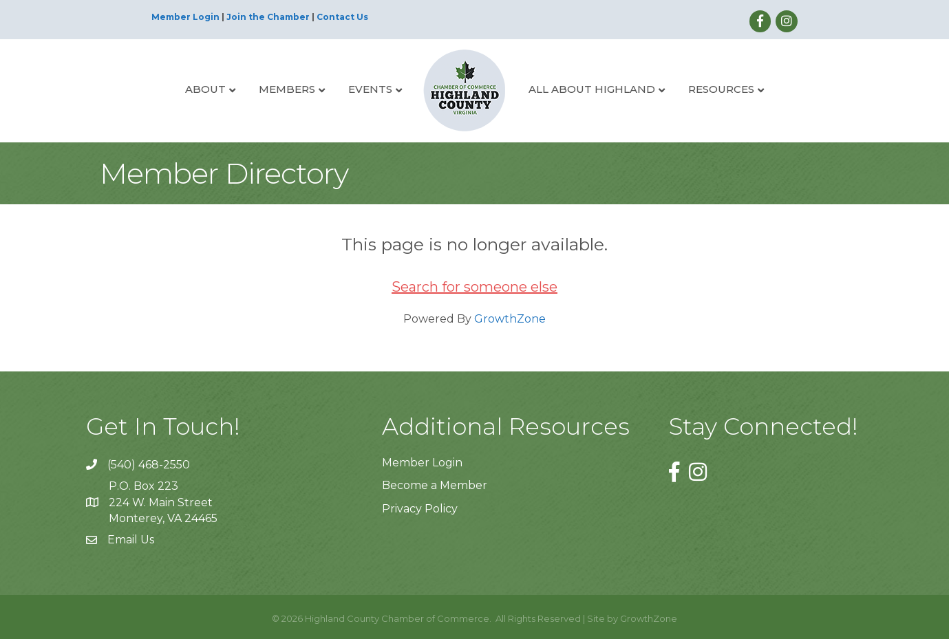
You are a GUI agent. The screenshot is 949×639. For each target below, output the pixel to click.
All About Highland (592, 89)
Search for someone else (474, 287)
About (205, 89)
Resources (721, 89)
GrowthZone (510, 318)
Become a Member (434, 485)
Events (370, 89)
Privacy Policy (420, 508)
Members (287, 89)
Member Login (185, 17)
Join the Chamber (268, 17)
